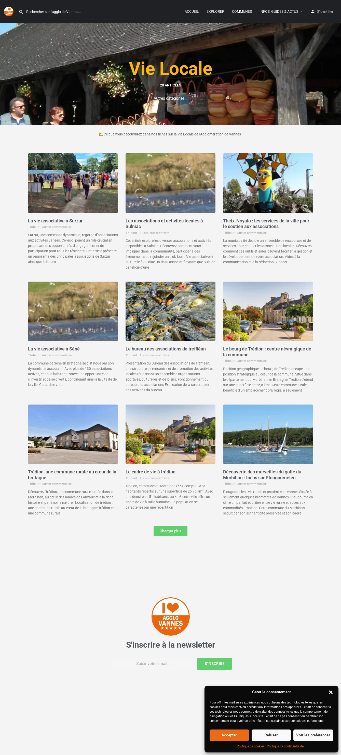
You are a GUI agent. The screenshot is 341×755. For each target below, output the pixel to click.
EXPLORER (215, 11)
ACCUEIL (192, 11)
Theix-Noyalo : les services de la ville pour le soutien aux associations (266, 223)
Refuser (271, 735)
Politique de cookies (250, 746)
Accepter (229, 735)
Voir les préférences (313, 735)
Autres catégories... (171, 98)
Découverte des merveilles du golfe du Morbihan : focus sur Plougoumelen (262, 474)
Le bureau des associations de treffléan (166, 348)
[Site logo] (9, 11)
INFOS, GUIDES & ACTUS (279, 11)
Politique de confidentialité (285, 746)
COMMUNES (242, 11)
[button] (330, 692)
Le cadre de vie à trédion (150, 471)
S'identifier (325, 11)
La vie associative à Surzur (55, 220)
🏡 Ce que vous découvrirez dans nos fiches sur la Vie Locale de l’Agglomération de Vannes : (170, 134)
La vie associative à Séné (54, 348)
